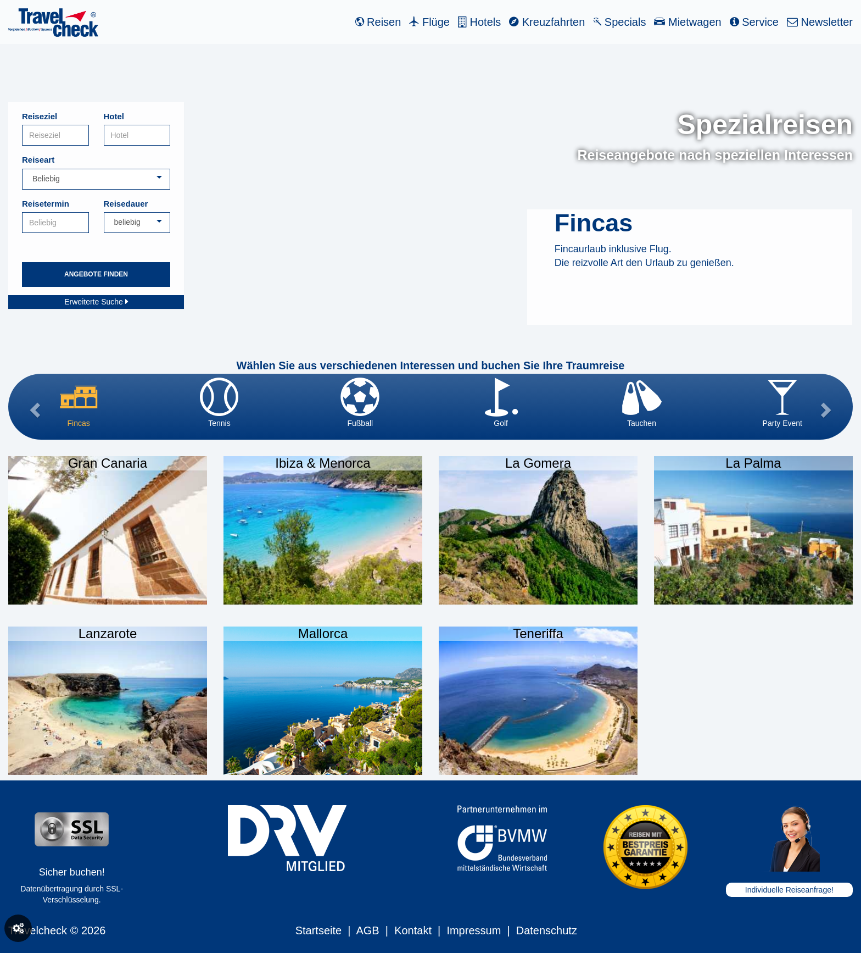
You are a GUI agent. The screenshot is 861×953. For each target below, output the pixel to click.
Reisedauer (126, 203)
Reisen (378, 22)
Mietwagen (687, 22)
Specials (619, 22)
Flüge (429, 22)
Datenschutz (546, 930)
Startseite (318, 930)
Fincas (594, 223)
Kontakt (413, 930)
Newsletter (820, 22)
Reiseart (38, 159)
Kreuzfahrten (547, 22)
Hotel (114, 116)
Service (754, 22)
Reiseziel (39, 116)
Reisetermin (45, 203)
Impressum (473, 930)
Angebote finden (96, 274)
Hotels (479, 22)
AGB (367, 930)
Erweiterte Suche (96, 301)
